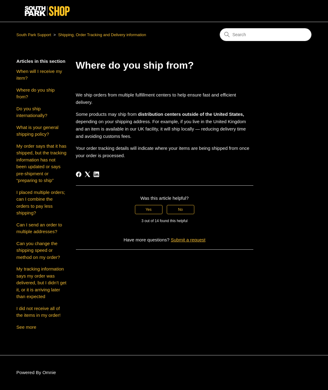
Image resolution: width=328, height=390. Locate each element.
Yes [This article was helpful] (149, 209)
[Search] (265, 34)
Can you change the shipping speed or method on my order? (38, 250)
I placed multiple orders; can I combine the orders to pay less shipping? (41, 203)
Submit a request (188, 239)
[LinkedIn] (96, 174)
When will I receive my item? (39, 75)
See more (26, 327)
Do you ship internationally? (32, 112)
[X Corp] (87, 174)
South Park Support (34, 34)
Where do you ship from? (36, 93)
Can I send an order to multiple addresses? (39, 228)
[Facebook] (78, 174)
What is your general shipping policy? (38, 131)
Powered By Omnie (36, 372)
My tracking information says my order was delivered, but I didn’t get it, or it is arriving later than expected (41, 282)
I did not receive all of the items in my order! (39, 312)
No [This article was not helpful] (180, 209)
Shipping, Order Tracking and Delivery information (102, 34)
